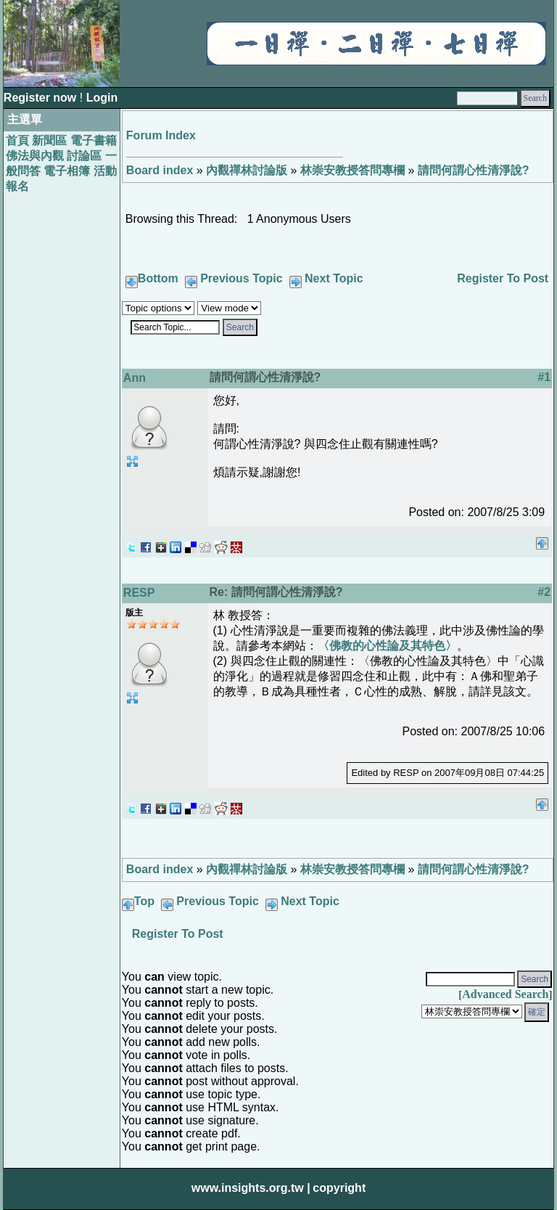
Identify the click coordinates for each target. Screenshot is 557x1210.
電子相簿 (67, 171)
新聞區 (49, 140)
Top (144, 901)
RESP (139, 592)
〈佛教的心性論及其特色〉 (387, 645)
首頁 (17, 140)
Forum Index (161, 135)
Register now (42, 97)
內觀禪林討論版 (246, 170)
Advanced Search (505, 994)
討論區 (84, 156)
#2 (543, 592)
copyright (339, 1188)
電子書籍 (93, 140)
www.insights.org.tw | (250, 1188)
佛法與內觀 (35, 156)
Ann (134, 378)
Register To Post (502, 278)
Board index (159, 170)
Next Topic (334, 278)
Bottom (158, 278)
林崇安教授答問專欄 (352, 170)
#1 (543, 377)
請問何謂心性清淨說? (473, 170)
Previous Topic (241, 278)
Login (102, 97)
